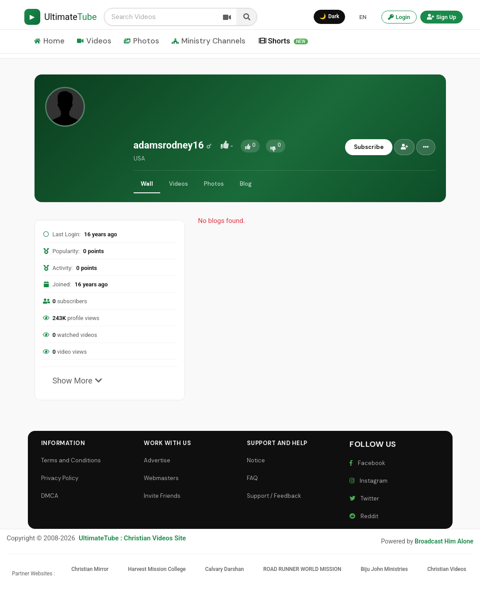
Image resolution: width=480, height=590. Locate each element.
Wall (147, 184)
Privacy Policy (59, 478)
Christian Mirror (89, 569)
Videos (94, 41)
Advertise (157, 460)
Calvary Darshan (224, 569)
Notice (256, 460)
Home (49, 41)
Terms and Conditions (71, 460)
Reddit (363, 516)
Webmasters (161, 478)
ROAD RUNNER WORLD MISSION (302, 569)
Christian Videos (446, 569)
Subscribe (369, 147)
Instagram (368, 481)
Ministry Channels (209, 41)
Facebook (367, 463)
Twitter (364, 498)
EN (363, 17)
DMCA (49, 496)
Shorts (283, 40)
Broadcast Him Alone (444, 541)
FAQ (252, 478)
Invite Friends (162, 496)
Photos (141, 41)
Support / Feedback (274, 496)
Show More (77, 380)
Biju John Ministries (384, 569)
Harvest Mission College (157, 569)
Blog (246, 184)
